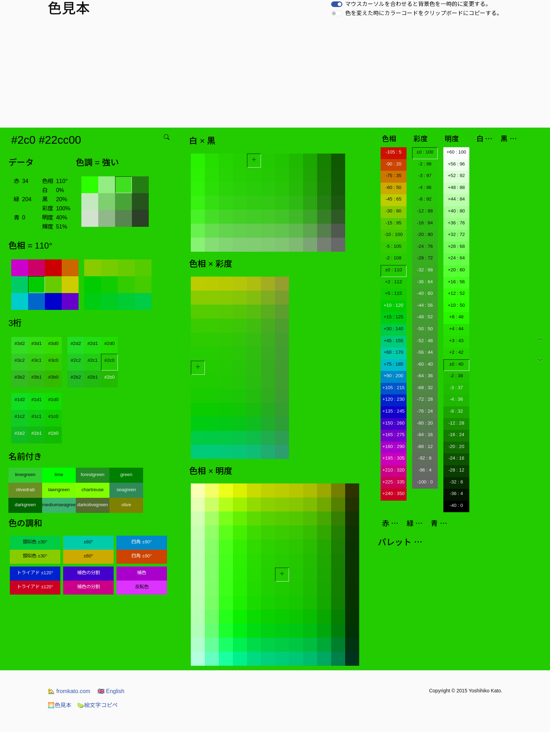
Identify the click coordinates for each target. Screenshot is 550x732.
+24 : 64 (456, 257)
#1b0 (53, 433)
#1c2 (20, 416)
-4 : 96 (424, 187)
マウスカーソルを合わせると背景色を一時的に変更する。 (418, 4)
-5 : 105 (393, 246)
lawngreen (59, 489)
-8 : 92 (424, 199)
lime (59, 474)
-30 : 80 (393, 211)
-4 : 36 (456, 399)
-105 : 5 (393, 152)
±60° (88, 541)
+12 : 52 (456, 293)
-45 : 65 (393, 199)
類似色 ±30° (35, 541)
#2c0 (110, 360)
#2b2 (76, 377)
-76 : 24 (425, 411)
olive (126, 504)
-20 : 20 (456, 446)
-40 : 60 (425, 293)
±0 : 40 (456, 364)
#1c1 (37, 416)
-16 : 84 (425, 222)
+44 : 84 (456, 199)
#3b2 (19, 377)
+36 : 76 (456, 222)
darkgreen (25, 504)
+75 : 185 (393, 364)
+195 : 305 (393, 458)
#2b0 (109, 377)
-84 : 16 (425, 434)
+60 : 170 (393, 352)
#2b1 (92, 377)
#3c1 (37, 360)
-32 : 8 (456, 481)
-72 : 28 (425, 399)
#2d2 (76, 343)
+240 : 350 (393, 493)
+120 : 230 (393, 399)
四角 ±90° (142, 541)
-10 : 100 (393, 234)
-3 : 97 (424, 175)
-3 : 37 (456, 387)
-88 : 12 (425, 446)
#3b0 (53, 377)
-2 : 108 (393, 257)
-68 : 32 (425, 387)
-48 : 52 (425, 316)
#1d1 (36, 399)
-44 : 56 (425, 305)
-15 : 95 (393, 222)
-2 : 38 (456, 375)
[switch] (336, 4)
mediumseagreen (59, 504)
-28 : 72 (425, 257)
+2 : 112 (393, 281)
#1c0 (53, 416)
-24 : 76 (425, 246)
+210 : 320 (393, 470)
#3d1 (36, 343)
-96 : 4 (424, 470)
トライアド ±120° (35, 572)
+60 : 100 (456, 152)
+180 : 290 (393, 446)
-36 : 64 (425, 281)
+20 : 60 (456, 269)
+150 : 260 (393, 423)
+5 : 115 (393, 293)
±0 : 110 (393, 269)
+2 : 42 (456, 352)
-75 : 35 (393, 175)
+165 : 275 (393, 434)
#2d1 (92, 343)
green (126, 474)
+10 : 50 (456, 305)
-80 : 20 (425, 423)
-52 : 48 (425, 340)
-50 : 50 (425, 328)
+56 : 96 (456, 164)
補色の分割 (88, 572)
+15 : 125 (393, 316)
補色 (141, 572)
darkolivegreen (92, 504)
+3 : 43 (456, 340)
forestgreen (92, 474)
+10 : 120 (393, 305)
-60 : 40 (425, 364)
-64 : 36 (425, 375)
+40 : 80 (456, 211)
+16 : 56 (456, 281)
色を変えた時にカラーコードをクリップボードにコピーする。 (423, 13)
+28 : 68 (456, 246)
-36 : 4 (456, 493)
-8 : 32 (456, 411)
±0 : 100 (424, 152)
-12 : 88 (425, 211)
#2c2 (76, 360)
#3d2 (19, 343)
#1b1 (36, 433)
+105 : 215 (393, 387)
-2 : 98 (424, 164)
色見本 (60, 705)
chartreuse (93, 489)
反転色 (142, 586)
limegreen (25, 474)
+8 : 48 (456, 316)
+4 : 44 (456, 328)
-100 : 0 (425, 481)
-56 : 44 (425, 352)
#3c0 (53, 360)
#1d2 (19, 399)
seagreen (126, 489)
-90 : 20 (393, 164)
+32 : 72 (456, 234)
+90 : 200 (393, 375)
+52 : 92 (456, 175)
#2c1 (93, 360)
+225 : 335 (393, 481)
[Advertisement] (275, 75)
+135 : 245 (393, 411)
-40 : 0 (456, 505)
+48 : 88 (456, 187)
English (111, 691)
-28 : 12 (456, 470)
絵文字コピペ (97, 705)
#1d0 (53, 399)
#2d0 (109, 343)
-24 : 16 (456, 458)
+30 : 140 (393, 328)
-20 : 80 (425, 234)
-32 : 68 (425, 269)
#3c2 (20, 360)
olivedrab (25, 489)
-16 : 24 (456, 434)
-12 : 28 (456, 423)
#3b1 (36, 377)
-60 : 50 (393, 187)
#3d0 (53, 343)
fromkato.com (69, 691)
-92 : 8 (424, 458)
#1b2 (19, 433)
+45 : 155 (393, 340)
